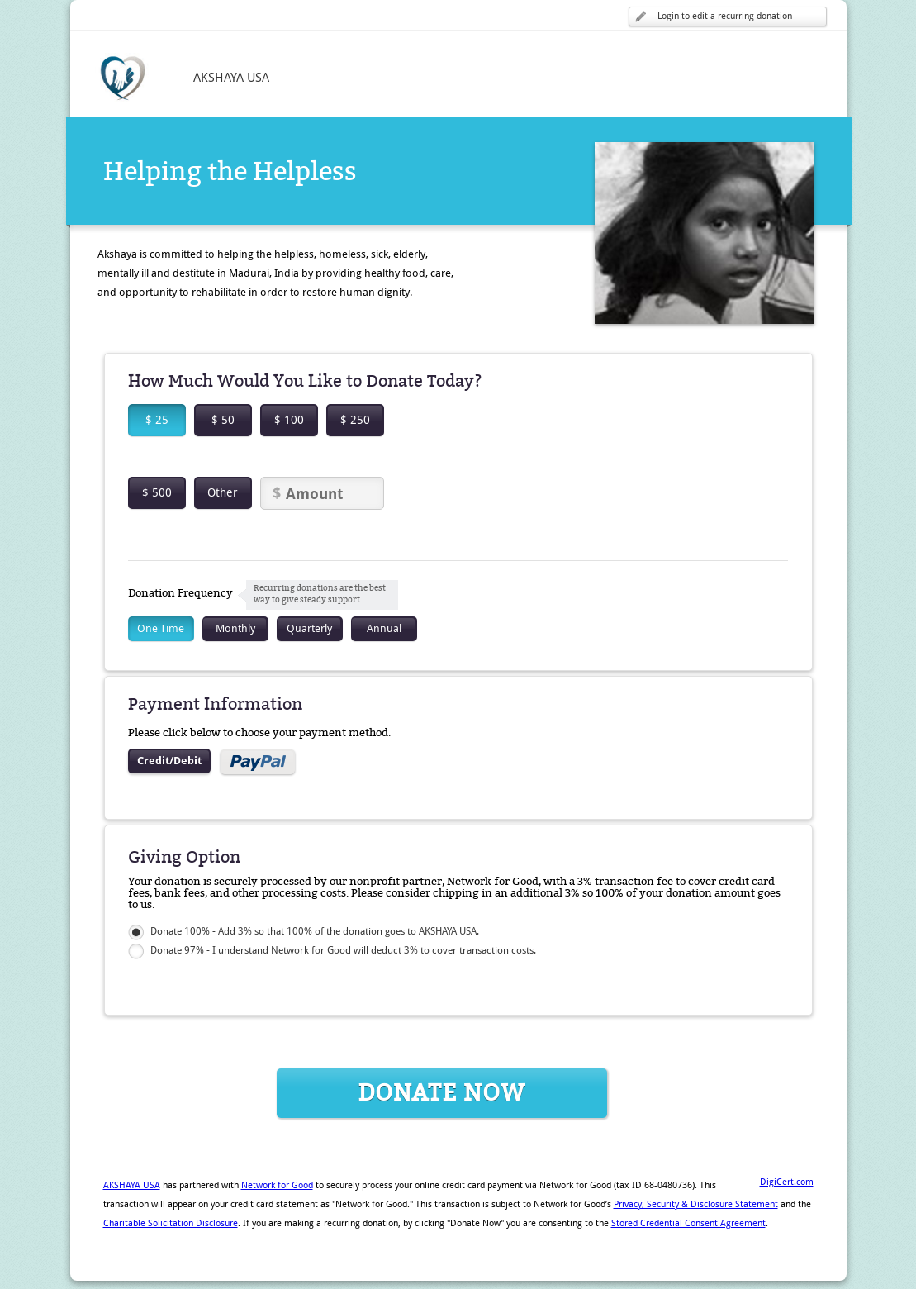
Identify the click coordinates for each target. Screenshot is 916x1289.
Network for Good (277, 1185)
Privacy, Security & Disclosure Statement (696, 1204)
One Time (160, 628)
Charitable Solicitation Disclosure (170, 1223)
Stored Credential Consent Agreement (688, 1223)
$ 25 (156, 419)
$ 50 (223, 419)
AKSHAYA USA (131, 1185)
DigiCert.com (787, 1182)
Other (222, 492)
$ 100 (289, 419)
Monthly (235, 628)
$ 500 (157, 492)
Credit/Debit (169, 760)
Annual (384, 628)
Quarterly (309, 628)
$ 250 (355, 419)
